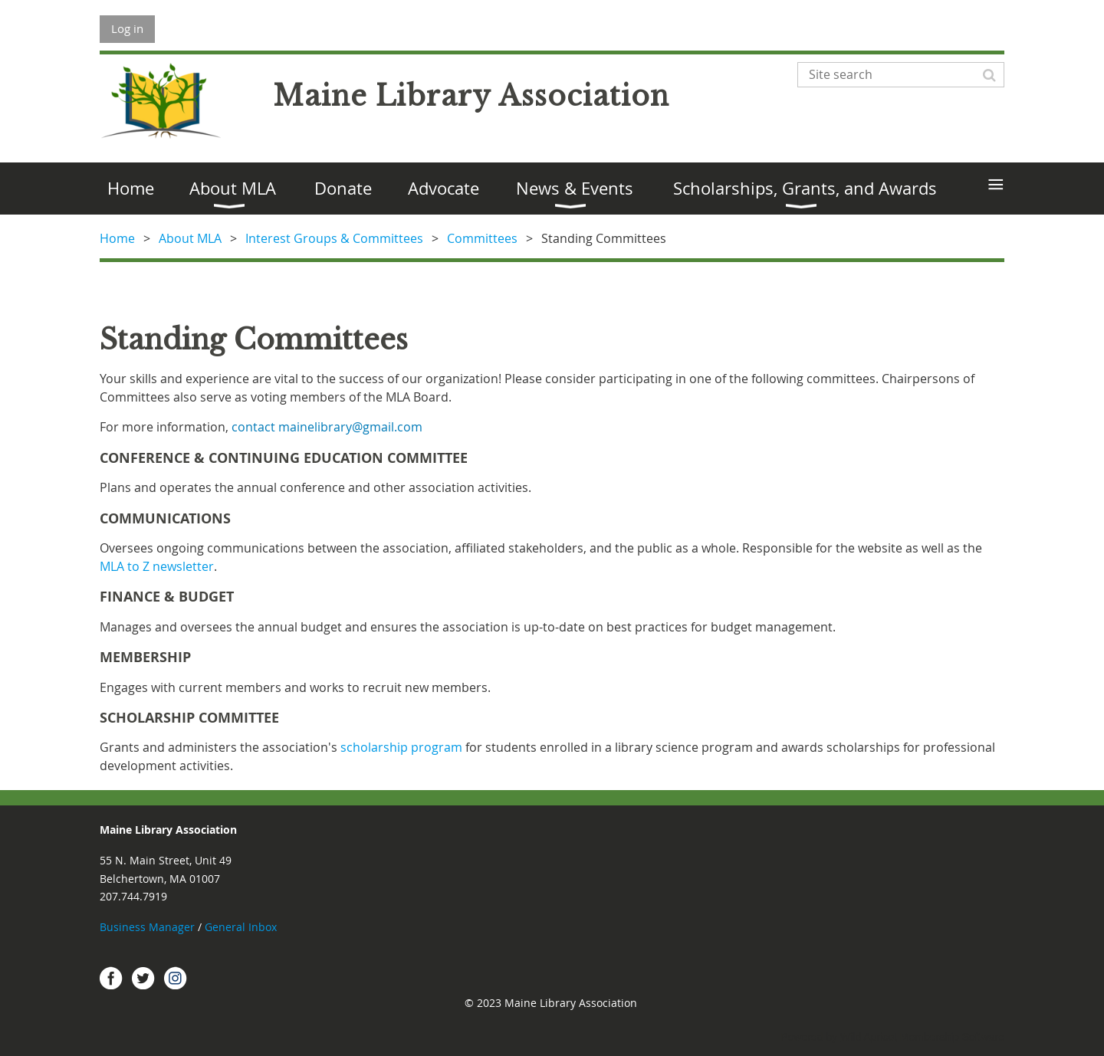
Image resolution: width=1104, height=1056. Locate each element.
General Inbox (242, 927)
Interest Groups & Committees (334, 238)
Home (117, 238)
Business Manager (147, 927)
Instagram (175, 977)
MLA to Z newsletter (157, 566)
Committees (482, 238)
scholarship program (401, 747)
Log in (127, 28)
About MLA (190, 238)
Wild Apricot (868, 1037)
